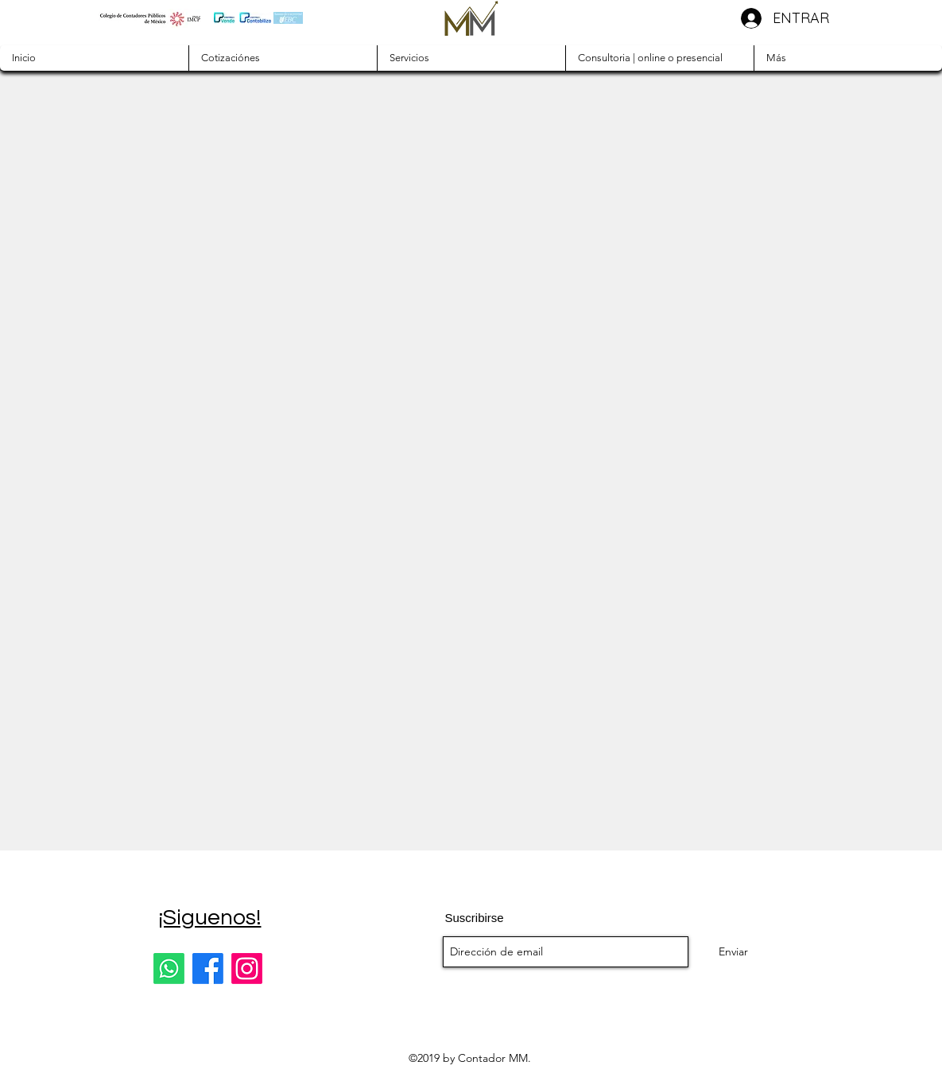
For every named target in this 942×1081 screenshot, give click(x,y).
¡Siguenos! (210, 917)
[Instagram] (246, 968)
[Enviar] (733, 951)
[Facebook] (207, 968)
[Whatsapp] (168, 968)
